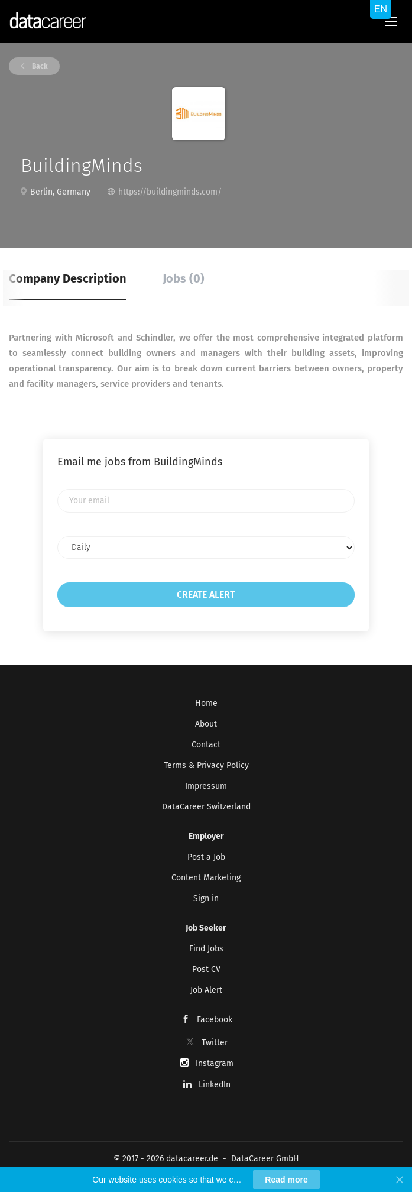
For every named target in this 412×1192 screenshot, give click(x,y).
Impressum (206, 786)
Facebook (214, 1020)
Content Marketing (206, 878)
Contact (206, 745)
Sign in (206, 898)
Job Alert (206, 990)
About (206, 724)
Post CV (206, 969)
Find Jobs (206, 949)
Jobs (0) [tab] (184, 278)
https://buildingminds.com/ (170, 192)
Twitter (215, 1043)
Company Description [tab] (67, 278)
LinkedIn (215, 1085)
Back (39, 66)
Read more (286, 1179)
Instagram (214, 1063)
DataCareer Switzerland (206, 807)
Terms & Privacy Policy (206, 765)
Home (206, 703)
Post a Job (206, 857)
